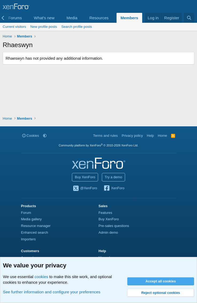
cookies (41, 276)
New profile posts (43, 27)
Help (150, 136)
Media (72, 18)
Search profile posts (76, 27)
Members (129, 18)
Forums (15, 18)
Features (105, 213)
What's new (44, 18)
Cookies (30, 136)
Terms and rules (105, 136)
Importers (28, 239)
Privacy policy (132, 136)
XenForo (114, 188)
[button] (26, 18)
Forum (26, 213)
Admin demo (108, 232)
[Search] (189, 18)
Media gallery (31, 219)
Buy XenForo (85, 177)
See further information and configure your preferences (51, 292)
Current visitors (14, 27)
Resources (99, 18)
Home (162, 136)
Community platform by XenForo (98, 145)
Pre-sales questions (114, 226)
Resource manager (36, 226)
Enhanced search (34, 232)
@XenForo (85, 188)
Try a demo (113, 177)
